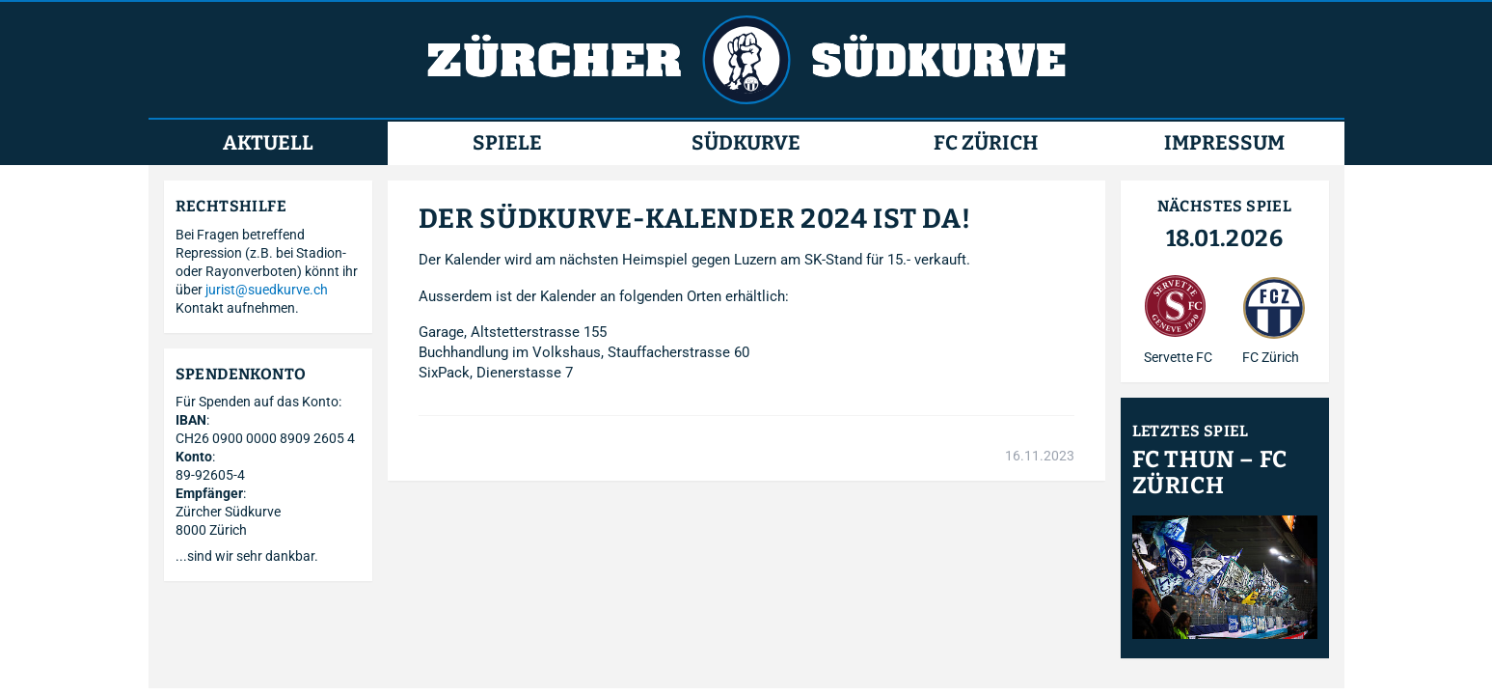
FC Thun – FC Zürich (1210, 473)
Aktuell (268, 143)
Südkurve (746, 143)
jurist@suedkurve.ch (266, 289)
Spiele (507, 143)
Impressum (1224, 143)
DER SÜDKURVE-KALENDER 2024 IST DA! (695, 219)
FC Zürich (986, 143)
